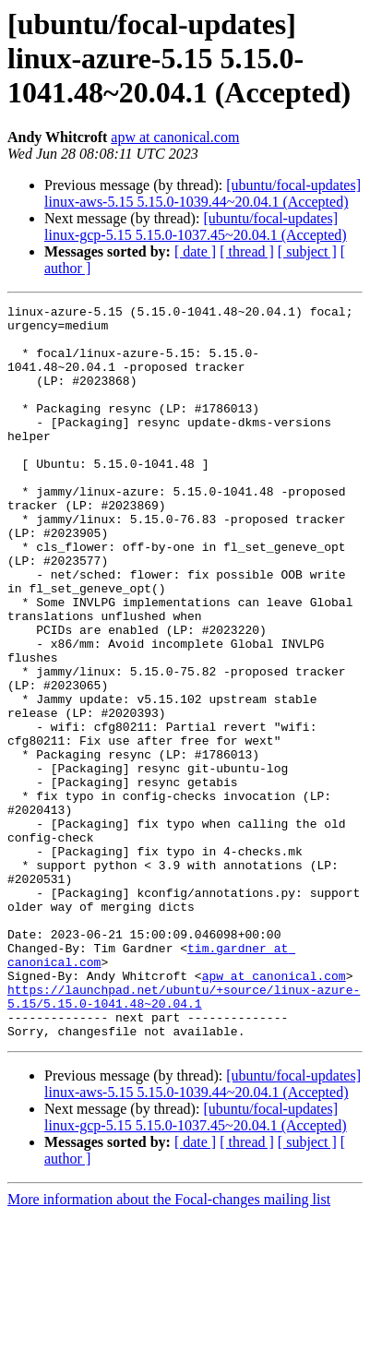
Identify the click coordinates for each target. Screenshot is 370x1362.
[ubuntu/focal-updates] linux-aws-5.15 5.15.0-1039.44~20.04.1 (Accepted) (202, 193)
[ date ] (195, 251)
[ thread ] (247, 251)
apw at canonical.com (175, 137)
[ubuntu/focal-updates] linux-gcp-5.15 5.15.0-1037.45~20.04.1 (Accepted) (195, 226)
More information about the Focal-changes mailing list (168, 1346)
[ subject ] (307, 251)
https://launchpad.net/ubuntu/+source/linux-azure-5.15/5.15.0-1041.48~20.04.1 (183, 1136)
